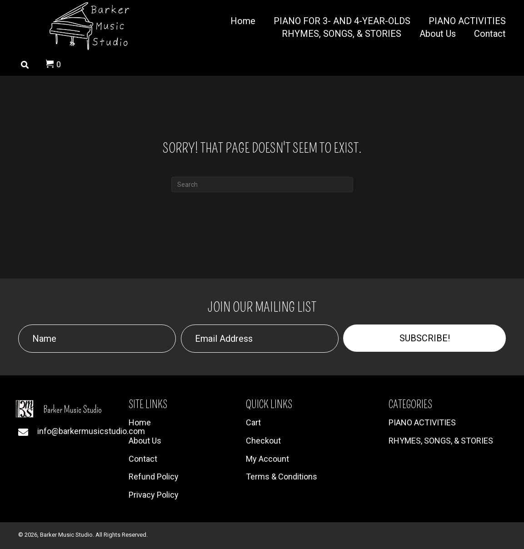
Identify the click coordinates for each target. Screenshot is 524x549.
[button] (424, 338)
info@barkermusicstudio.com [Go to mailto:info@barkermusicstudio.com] (91, 431)
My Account (267, 459)
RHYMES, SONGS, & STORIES (441, 440)
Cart (253, 422)
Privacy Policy (154, 494)
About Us (145, 440)
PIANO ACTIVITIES (422, 422)
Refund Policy (154, 476)
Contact (143, 459)
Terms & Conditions (281, 476)
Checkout (263, 440)
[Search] (262, 184)
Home (140, 422)
